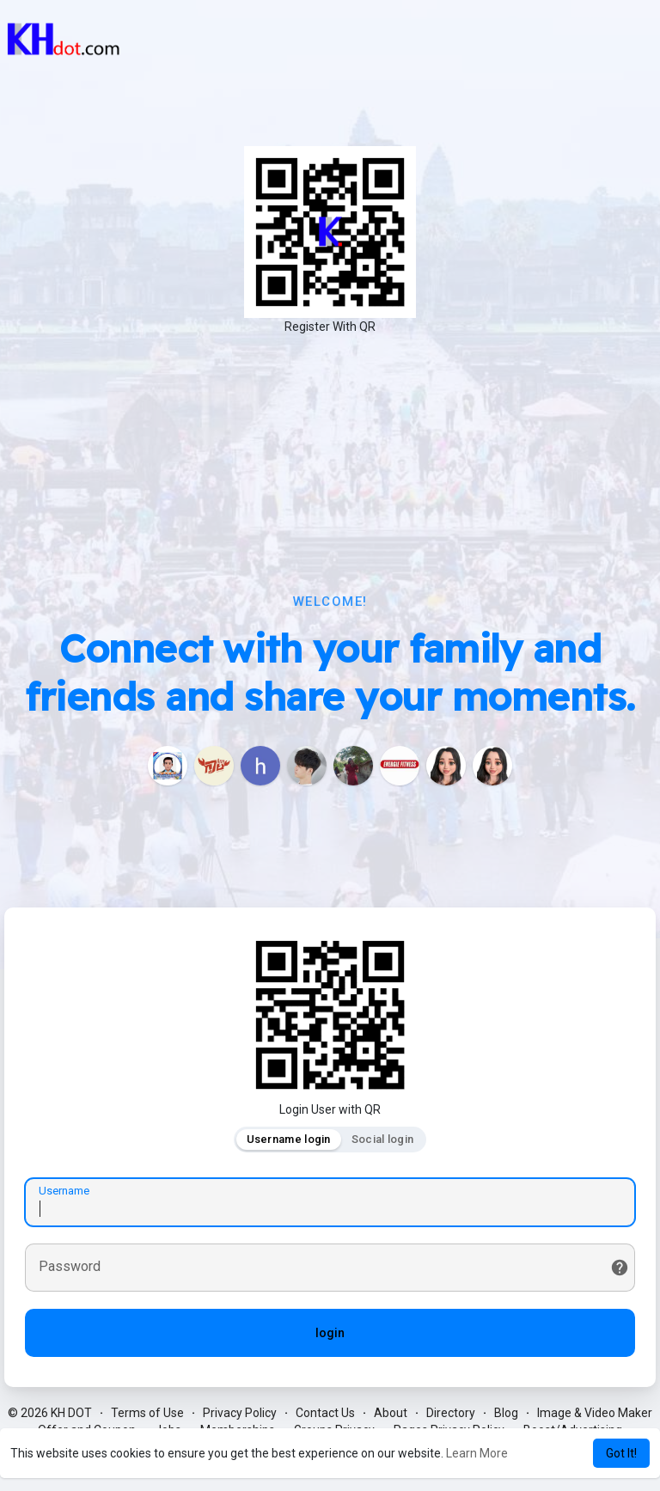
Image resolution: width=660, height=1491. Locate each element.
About (390, 1414)
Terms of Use (147, 1414)
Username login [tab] (289, 1139)
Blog (506, 1414)
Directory (450, 1414)
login (330, 1334)
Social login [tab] (382, 1139)
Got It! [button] (621, 1453)
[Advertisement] (330, 464)
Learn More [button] (477, 1453)
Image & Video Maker (594, 1414)
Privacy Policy (240, 1414)
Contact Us (325, 1414)
